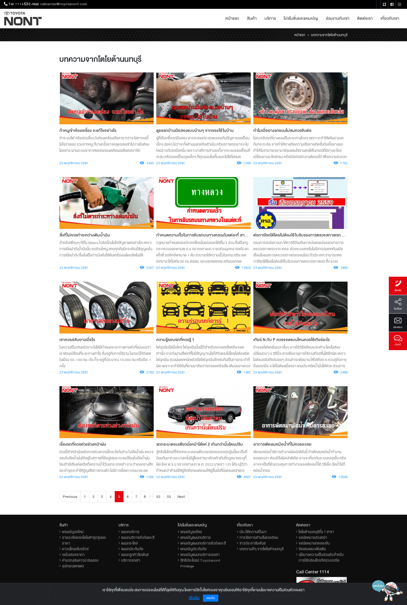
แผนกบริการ (130, 532)
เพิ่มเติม (194, 598)
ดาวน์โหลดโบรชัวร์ (75, 549)
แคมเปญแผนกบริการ (195, 537)
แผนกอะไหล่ (129, 543)
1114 (19, 4)
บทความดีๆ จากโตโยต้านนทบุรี (262, 549)
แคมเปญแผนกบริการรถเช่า (200, 555)
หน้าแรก (232, 18)
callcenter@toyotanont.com (63, 4)
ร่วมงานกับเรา (337, 18)
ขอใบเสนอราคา (73, 555)
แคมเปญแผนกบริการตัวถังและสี (203, 543)
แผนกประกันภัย (132, 549)
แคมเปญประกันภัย (193, 549)
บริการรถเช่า (130, 560)
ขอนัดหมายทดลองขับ (314, 543)
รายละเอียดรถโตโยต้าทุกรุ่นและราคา (84, 540)
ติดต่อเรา (365, 18)
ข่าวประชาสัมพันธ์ (253, 543)
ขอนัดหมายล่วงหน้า (313, 537)
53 (169, 496)
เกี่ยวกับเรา (390, 18)
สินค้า (252, 18)
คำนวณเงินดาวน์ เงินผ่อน (80, 560)
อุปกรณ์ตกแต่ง (73, 566)
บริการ (270, 18)
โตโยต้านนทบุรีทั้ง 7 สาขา (316, 532)
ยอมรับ (210, 598)
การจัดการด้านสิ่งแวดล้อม (259, 537)
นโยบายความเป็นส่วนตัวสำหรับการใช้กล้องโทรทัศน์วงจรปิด (321, 557)
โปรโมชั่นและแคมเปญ (301, 18)
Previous (70, 496)
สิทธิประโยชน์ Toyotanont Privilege (200, 563)
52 (158, 496)
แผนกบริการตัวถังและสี (137, 537)
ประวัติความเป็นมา (253, 532)
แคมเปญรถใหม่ (73, 532)
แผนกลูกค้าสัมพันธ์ (135, 555)
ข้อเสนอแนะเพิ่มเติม (312, 549)
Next (181, 496)
